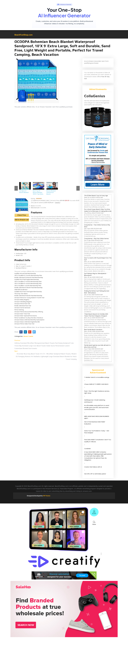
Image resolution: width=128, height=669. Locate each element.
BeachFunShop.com (23, 35)
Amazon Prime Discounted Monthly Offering (28, 312)
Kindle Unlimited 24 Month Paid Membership (28, 277)
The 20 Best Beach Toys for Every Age (96, 196)
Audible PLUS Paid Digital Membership (26, 279)
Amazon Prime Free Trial (22, 304)
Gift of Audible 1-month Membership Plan (27, 285)
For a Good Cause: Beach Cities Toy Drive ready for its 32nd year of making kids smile (97, 210)
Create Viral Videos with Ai (93, 467)
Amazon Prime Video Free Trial (24, 324)
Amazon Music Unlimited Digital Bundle (27, 322)
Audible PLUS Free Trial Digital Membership (28, 291)
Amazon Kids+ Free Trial (22, 314)
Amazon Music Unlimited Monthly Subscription (29, 320)
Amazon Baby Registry (21, 300)
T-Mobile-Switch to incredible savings (97, 377)
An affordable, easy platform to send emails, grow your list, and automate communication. (96, 407)
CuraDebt (87, 448)
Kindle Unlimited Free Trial (22, 306)
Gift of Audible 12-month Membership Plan (28, 275)
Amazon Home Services (22, 308)
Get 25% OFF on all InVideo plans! (95, 474)
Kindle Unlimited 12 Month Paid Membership (28, 287)
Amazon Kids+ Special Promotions (25, 316)
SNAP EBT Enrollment (20, 289)
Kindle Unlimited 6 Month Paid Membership (28, 295)
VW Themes (46, 495)
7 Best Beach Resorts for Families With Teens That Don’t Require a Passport (96, 315)
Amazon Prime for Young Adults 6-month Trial (29, 298)
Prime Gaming (19, 310)
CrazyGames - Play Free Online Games (96, 238)
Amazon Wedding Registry (23, 302)
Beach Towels (28, 336)
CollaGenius (94, 96)
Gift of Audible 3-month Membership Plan (28, 281)
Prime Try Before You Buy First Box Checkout (28, 318)
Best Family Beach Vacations (93, 330)
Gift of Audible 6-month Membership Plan (28, 283)
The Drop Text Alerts (21, 294)
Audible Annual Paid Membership (25, 273)
